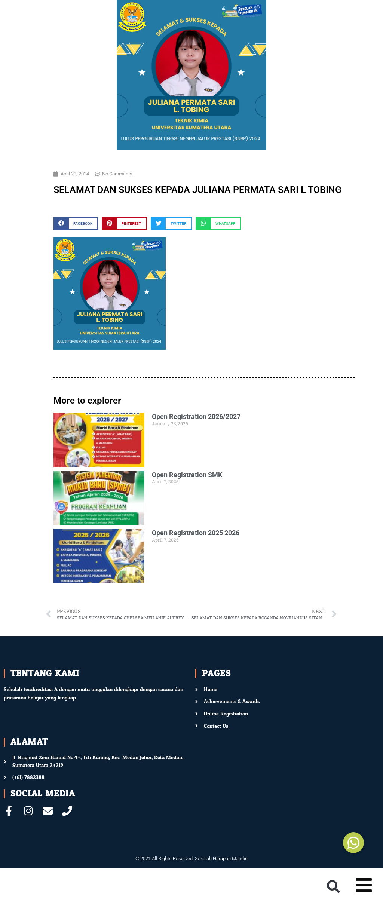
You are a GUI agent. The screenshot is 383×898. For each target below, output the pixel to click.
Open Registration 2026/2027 (196, 416)
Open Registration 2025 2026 (195, 533)
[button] (75, 223)
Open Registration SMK (187, 475)
